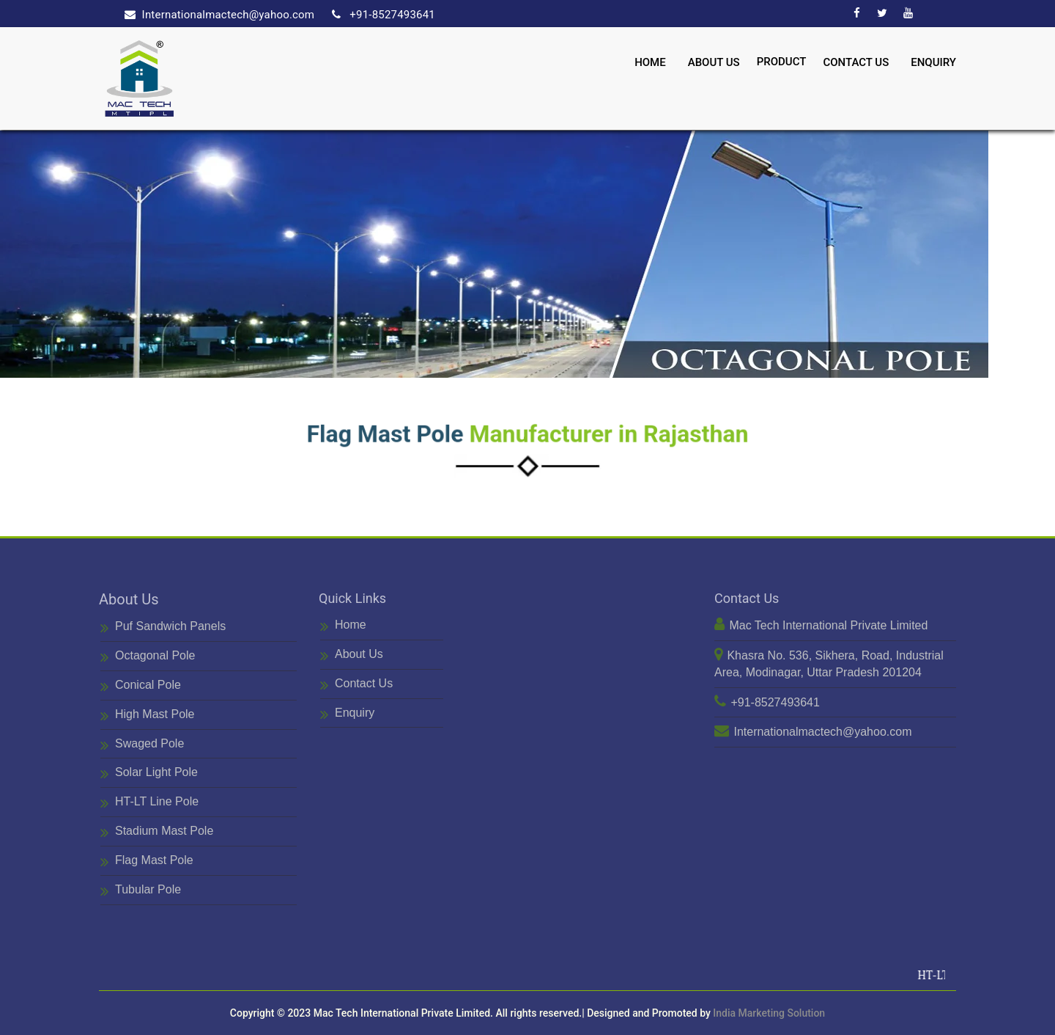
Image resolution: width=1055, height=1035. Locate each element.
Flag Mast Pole (146, 861)
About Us (714, 60)
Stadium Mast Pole (156, 832)
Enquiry (933, 60)
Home (650, 60)
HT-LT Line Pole (149, 803)
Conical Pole (140, 686)
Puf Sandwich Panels (163, 627)
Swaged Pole (142, 745)
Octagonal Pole (147, 657)
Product (782, 59)
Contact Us (856, 60)
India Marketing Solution (769, 1013)
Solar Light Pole (149, 773)
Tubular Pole (140, 891)
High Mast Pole (147, 715)
